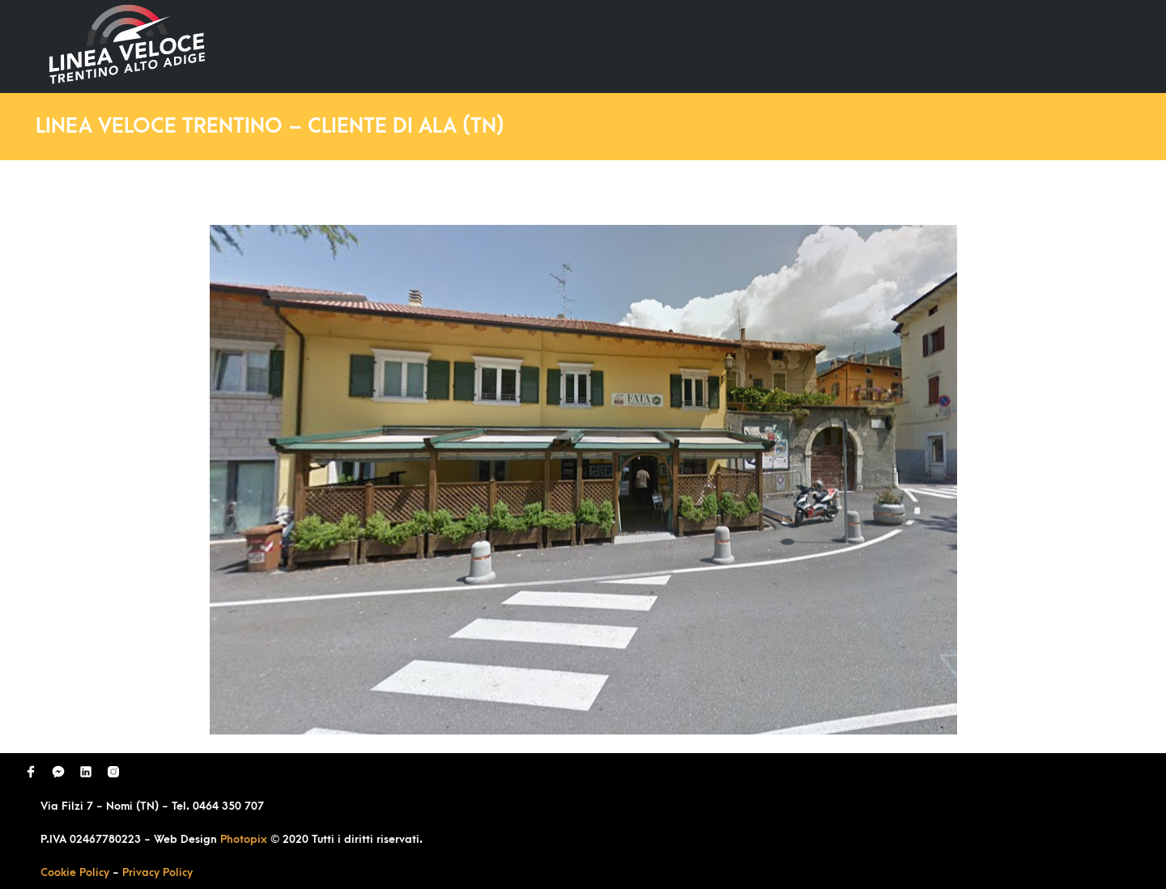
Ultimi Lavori (708, 46)
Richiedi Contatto (936, 46)
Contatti (1055, 46)
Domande (814, 46)
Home (614, 46)
